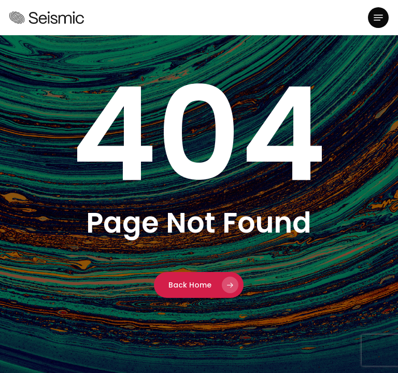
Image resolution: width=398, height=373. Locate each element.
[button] (378, 17)
